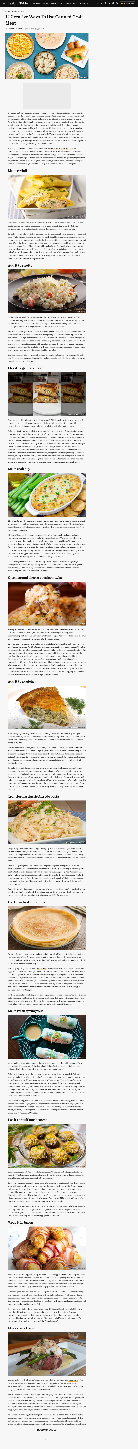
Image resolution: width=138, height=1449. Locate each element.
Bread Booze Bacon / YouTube (76, 1268)
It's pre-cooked (76, 128)
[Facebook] (94, 4)
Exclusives (56, 3)
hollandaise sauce (54, 1004)
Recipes (36, 3)
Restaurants (71, 3)
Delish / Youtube (80, 623)
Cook (7, 11)
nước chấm (33, 1112)
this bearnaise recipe (38, 1420)
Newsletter (127, 3)
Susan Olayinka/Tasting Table (76, 217)
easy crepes (42, 968)
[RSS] (117, 4)
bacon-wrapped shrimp (28, 1274)
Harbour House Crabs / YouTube (75, 727)
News (45, 3)
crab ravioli (20, 233)
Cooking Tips (18, 11)
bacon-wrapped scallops (57, 1274)
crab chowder (67, 148)
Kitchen (84, 3)
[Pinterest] (105, 4)
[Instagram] (113, 4)
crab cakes (55, 148)
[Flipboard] (102, 4)
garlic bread (32, 674)
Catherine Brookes (15, 28)
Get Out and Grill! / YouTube (77, 1374)
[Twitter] (98, 4)
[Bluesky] (109, 4)
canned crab (15, 112)
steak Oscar (73, 1380)
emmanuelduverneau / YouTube (76, 414)
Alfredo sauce (14, 851)
